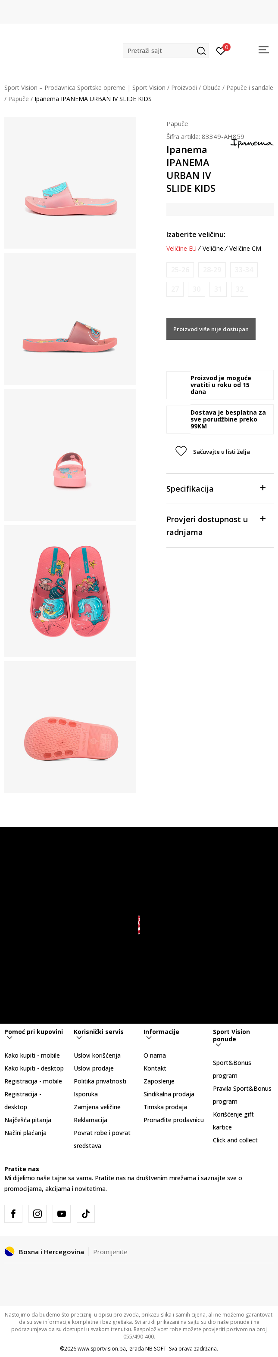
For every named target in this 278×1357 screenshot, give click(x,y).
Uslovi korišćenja (97, 1055)
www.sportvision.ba (102, 1348)
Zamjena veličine (97, 1107)
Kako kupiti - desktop (34, 1068)
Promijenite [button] (110, 1251)
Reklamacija (90, 1120)
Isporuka (86, 1094)
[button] (166, 50)
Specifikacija (215, 488)
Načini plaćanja (25, 1133)
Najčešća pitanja (27, 1120)
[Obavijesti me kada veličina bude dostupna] (180, 269)
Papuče (18, 99)
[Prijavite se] (221, 50)
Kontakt (155, 1068)
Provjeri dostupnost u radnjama (215, 525)
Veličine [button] (213, 248)
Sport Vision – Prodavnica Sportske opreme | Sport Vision (85, 87)
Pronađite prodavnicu (174, 1120)
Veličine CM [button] (245, 248)
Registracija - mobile (33, 1081)
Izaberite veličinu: (195, 234)
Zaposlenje (159, 1081)
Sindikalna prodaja (169, 1094)
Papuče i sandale (249, 87)
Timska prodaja (165, 1107)
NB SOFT (155, 1348)
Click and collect (235, 1140)
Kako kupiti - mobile (32, 1055)
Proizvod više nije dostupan (211, 329)
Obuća (212, 87)
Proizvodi (184, 87)
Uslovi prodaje (94, 1068)
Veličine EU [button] (181, 248)
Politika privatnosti (100, 1081)
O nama (155, 1055)
